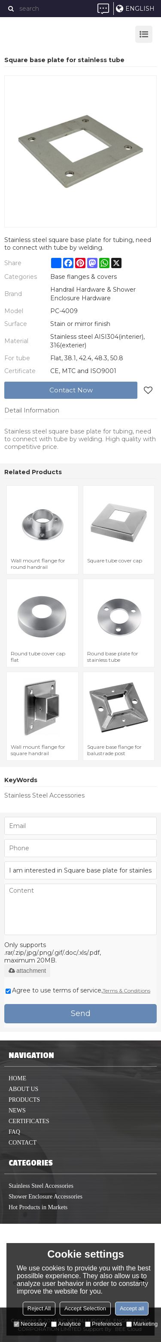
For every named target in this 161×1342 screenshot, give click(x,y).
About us (23, 1089)
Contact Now (71, 390)
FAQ (14, 1132)
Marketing (142, 1324)
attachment (27, 970)
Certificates (29, 1121)
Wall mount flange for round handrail (38, 563)
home (17, 1078)
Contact (22, 1142)
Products (24, 1100)
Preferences (103, 1324)
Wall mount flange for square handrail (38, 750)
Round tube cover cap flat (38, 656)
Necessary (30, 1324)
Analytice (66, 1324)
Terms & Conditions (126, 990)
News (17, 1110)
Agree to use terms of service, (78, 990)
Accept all (132, 1308)
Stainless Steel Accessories (44, 795)
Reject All (39, 1308)
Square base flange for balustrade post (114, 750)
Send (81, 1013)
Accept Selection (85, 1308)
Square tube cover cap (114, 560)
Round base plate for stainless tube (112, 656)
